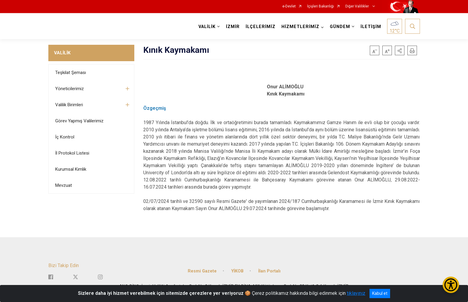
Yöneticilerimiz (69, 88)
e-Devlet (289, 6)
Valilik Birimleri (69, 104)
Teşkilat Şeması (70, 72)
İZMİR (233, 26)
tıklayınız (356, 293)
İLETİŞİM (371, 26)
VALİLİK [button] (206, 26)
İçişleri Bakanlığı (320, 6)
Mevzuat (63, 185)
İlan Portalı (269, 270)
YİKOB (237, 270)
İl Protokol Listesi (72, 153)
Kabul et (379, 293)
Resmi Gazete (202, 270)
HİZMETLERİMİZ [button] (300, 26)
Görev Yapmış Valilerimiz (79, 121)
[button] (399, 50)
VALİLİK (62, 53)
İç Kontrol (64, 137)
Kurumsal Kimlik (70, 169)
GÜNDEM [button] (340, 26)
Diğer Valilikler (357, 6)
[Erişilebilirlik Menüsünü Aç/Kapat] (451, 285)
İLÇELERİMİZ (260, 26)
